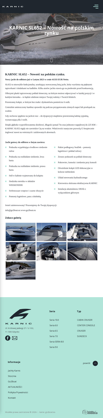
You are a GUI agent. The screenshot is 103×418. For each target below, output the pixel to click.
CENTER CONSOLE (86, 325)
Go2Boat (12, 381)
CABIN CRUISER (84, 320)
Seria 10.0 (54, 320)
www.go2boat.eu (28, 210)
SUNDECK (82, 336)
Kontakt (12, 397)
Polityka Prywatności (18, 392)
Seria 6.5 (54, 330)
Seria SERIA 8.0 (57, 341)
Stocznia (12, 376)
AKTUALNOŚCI (15, 387)
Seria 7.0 (54, 336)
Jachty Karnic (14, 370)
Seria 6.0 (54, 325)
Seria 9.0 (54, 347)
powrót (86, 363)
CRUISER (81, 330)
